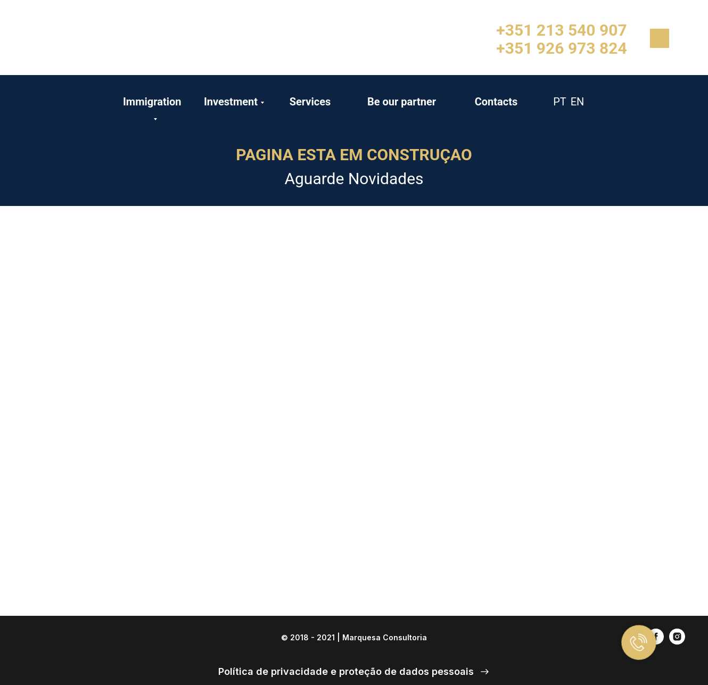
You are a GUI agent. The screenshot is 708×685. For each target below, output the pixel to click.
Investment (231, 101)
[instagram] (677, 641)
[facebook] (656, 641)
